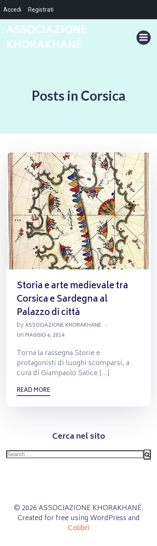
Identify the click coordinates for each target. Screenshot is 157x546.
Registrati (41, 9)
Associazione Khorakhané (63, 325)
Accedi (12, 9)
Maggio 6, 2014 (44, 335)
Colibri (78, 528)
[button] (78, 210)
